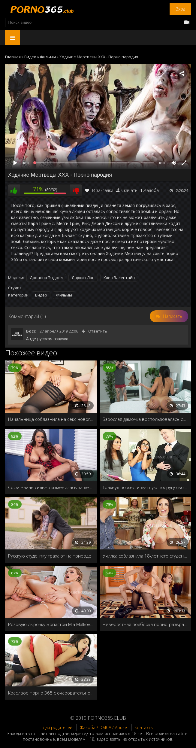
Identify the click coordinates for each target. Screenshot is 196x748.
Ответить (97, 331)
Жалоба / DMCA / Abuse (103, 727)
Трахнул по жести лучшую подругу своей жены (145, 487)
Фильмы (64, 295)
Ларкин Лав (83, 277)
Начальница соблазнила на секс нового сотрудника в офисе (51, 419)
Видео (41, 295)
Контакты (143, 727)
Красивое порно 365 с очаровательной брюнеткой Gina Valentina (51, 693)
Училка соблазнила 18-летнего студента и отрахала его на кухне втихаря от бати (145, 556)
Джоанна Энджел (46, 277)
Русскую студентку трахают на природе (49, 556)
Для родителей (57, 727)
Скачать (129, 190)
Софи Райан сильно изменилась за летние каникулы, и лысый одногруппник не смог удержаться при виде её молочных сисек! (51, 487)
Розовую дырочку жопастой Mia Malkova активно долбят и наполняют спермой (51, 624)
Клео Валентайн (119, 277)
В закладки (99, 190)
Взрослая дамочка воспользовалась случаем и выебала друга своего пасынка (145, 419)
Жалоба (151, 190)
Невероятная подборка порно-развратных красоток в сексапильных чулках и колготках (145, 624)
